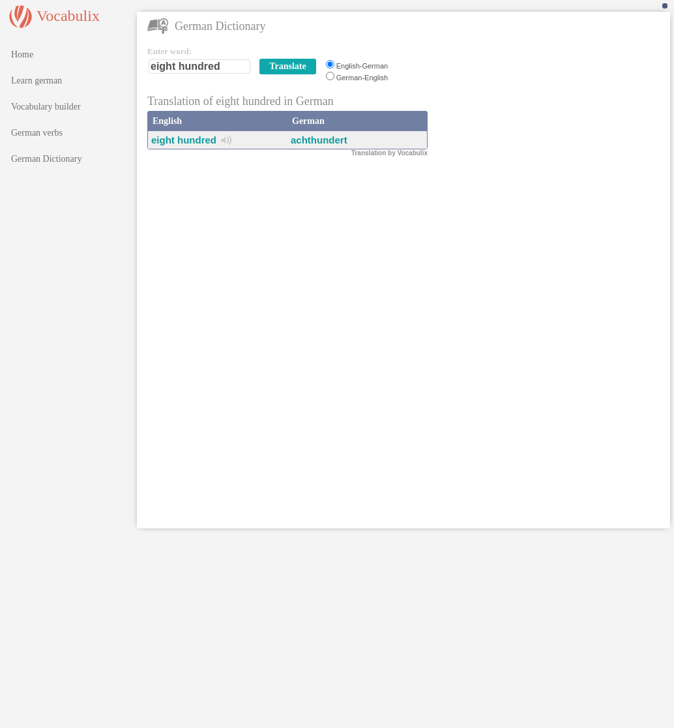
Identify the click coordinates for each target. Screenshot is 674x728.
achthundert (319, 139)
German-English (362, 78)
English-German (362, 66)
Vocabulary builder (46, 107)
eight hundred (183, 139)
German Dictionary (46, 159)
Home (22, 54)
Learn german (36, 80)
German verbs (37, 133)
